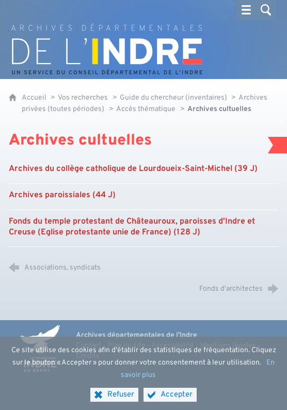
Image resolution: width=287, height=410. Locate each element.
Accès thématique (146, 109)
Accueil (35, 98)
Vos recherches (83, 98)
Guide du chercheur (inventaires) (174, 98)
